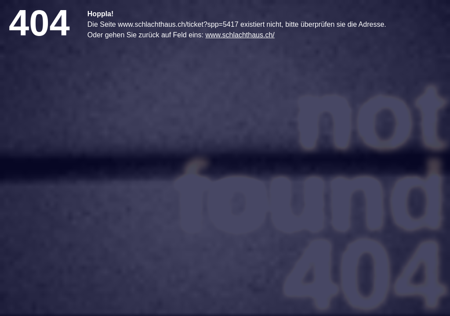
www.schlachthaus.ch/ (239, 35)
